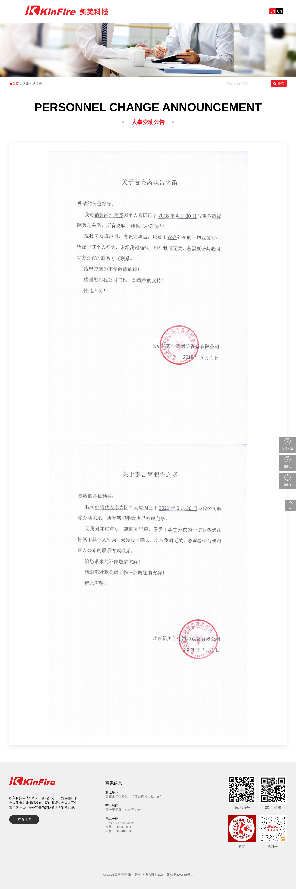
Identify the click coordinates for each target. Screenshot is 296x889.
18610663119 (125, 831)
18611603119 (125, 827)
